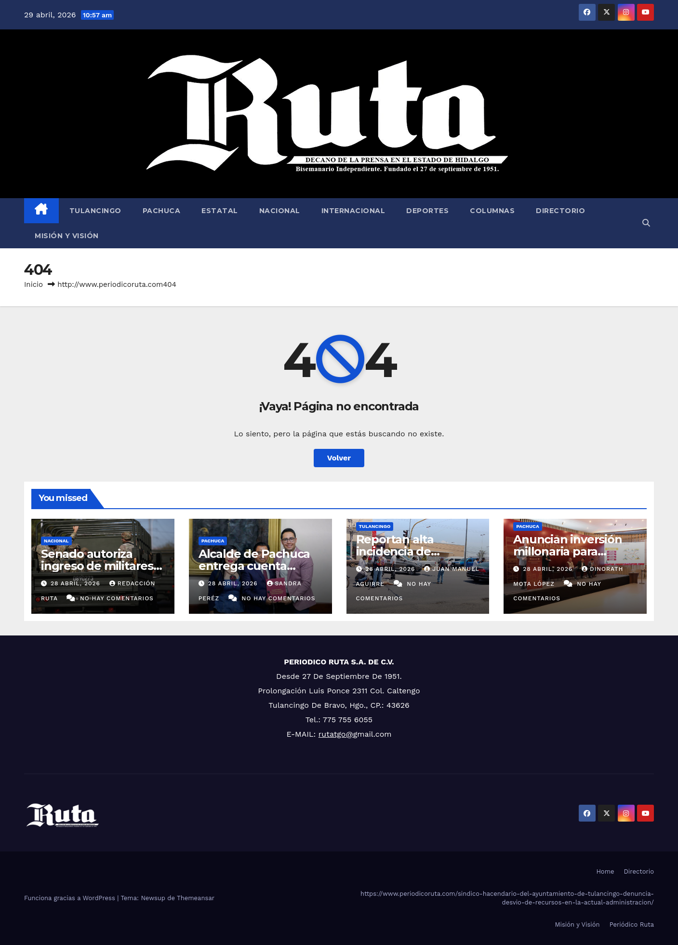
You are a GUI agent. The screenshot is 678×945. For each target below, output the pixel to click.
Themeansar (195, 898)
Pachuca (162, 210)
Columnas (492, 210)
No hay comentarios (117, 598)
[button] (646, 223)
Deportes (427, 210)
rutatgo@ (336, 734)
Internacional (353, 210)
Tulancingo (95, 210)
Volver (339, 457)
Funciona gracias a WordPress (70, 898)
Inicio (33, 284)
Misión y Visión (67, 235)
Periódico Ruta (632, 924)
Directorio (560, 210)
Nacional (279, 210)
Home (605, 871)
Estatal (219, 210)
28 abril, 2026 (77, 583)
